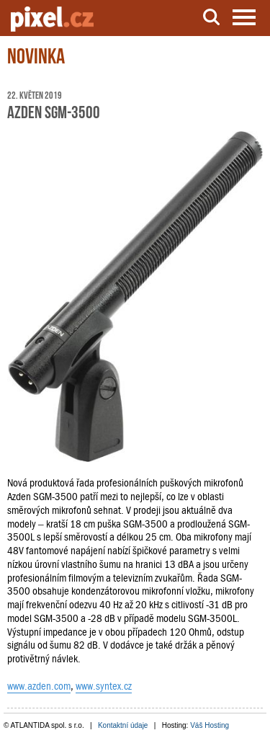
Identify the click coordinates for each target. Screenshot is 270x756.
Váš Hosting (209, 725)
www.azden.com (39, 686)
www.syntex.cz (104, 686)
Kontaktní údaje (123, 725)
